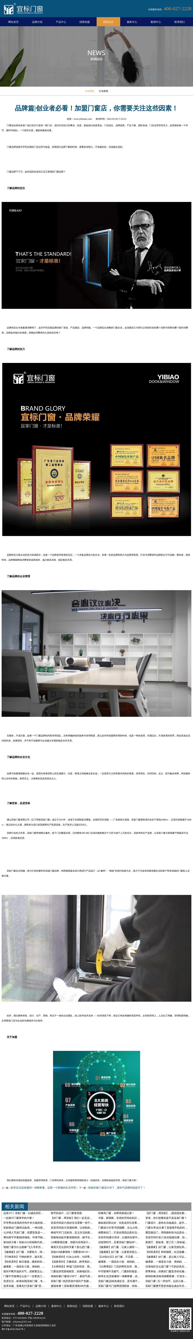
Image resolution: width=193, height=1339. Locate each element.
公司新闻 (89, 91)
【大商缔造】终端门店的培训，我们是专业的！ (78, 1266)
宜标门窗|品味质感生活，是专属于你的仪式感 (124, 1281)
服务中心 (132, 22)
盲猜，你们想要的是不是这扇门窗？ (166, 1218)
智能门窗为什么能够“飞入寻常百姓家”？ (26, 1247)
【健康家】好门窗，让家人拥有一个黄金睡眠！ (125, 1247)
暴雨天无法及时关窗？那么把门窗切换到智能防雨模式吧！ (84, 1247)
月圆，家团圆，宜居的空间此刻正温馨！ (121, 1218)
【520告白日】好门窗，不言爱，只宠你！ (122, 1256)
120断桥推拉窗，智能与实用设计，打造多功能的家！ (81, 1242)
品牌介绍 (37, 22)
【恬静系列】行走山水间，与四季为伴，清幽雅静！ (80, 1256)
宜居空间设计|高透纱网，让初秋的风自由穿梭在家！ (81, 1227)
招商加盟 (84, 22)
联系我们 (179, 22)
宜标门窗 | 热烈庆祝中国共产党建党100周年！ (77, 1281)
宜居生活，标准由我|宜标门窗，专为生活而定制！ (32, 1281)
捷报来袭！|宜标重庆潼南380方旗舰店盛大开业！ (79, 1286)
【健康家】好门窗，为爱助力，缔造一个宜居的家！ (33, 1252)
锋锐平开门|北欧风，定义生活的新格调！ (74, 1232)
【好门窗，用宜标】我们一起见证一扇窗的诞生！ (79, 1218)
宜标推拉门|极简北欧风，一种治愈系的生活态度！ (32, 1227)
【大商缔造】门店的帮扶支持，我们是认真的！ (125, 1266)
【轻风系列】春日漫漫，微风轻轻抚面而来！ (29, 1261)
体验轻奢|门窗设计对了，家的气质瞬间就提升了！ (117, 1187)
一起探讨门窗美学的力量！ (18, 1218)
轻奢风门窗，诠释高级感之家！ (116, 1213)
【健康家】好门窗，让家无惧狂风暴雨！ (168, 1247)
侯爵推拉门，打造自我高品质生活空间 (120, 1232)
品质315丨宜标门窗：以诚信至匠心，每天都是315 (31, 1213)
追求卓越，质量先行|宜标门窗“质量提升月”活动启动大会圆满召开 (41, 1286)
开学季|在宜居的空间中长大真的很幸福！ (26, 1222)
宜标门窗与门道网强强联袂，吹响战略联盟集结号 (126, 1286)
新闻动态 (108, 22)
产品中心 (61, 22)
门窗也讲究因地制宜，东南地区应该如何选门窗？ (79, 1271)
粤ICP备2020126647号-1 (13, 1329)
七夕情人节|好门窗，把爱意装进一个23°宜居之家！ (32, 1232)
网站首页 (13, 22)
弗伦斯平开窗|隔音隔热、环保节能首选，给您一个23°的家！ (37, 1237)
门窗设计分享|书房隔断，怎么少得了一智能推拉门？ (128, 1227)
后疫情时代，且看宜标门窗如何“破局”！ (121, 1242)
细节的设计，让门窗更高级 (66, 1213)
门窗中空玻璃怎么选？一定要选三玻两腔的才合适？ (33, 1276)
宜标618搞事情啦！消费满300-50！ (70, 1252)
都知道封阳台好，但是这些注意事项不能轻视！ (125, 1222)
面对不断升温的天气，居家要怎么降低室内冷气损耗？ (34, 1271)
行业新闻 (103, 91)
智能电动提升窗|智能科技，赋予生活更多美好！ (78, 1237)
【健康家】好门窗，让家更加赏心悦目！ (121, 1252)
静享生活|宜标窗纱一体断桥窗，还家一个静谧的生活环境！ (44, 1187)
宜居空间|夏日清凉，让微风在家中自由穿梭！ (124, 1237)
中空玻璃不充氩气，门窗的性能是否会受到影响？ (126, 1271)
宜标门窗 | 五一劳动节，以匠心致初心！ (168, 1281)
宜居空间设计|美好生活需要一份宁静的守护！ (77, 1222)
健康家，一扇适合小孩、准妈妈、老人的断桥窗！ (126, 1261)
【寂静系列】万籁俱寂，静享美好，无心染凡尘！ (79, 1261)
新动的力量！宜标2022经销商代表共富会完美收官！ (33, 1242)
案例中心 (156, 22)
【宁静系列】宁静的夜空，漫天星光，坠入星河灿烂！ (34, 1256)
